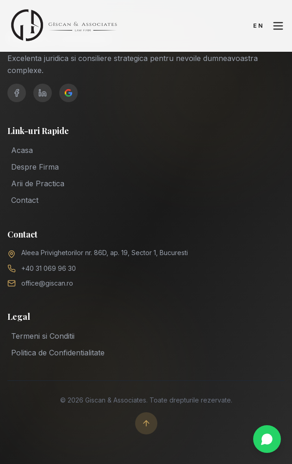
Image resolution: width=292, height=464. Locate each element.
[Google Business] (68, 93)
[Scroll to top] (146, 423)
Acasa (22, 150)
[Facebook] (16, 93)
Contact (24, 200)
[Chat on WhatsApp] (267, 439)
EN (258, 25)
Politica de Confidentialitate (58, 351)
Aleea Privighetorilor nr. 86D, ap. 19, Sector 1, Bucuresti (104, 252)
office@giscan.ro (47, 283)
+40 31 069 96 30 (48, 268)
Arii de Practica (37, 183)
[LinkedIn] (42, 93)
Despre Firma (35, 166)
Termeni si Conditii (43, 335)
